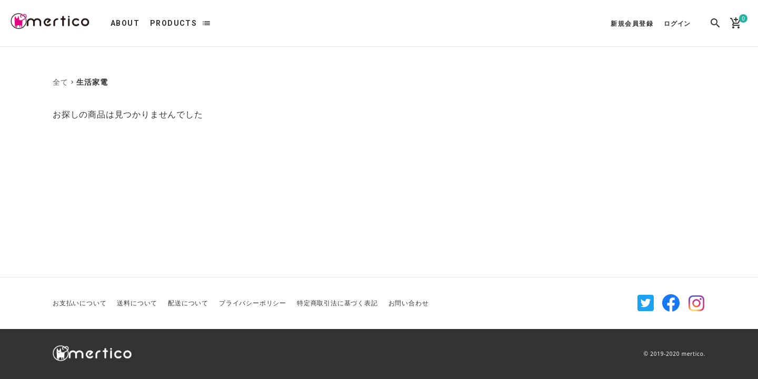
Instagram (696, 303)
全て (60, 82)
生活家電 (91, 82)
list (206, 23)
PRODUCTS (173, 23)
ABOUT (125, 23)
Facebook (671, 303)
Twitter (646, 303)
